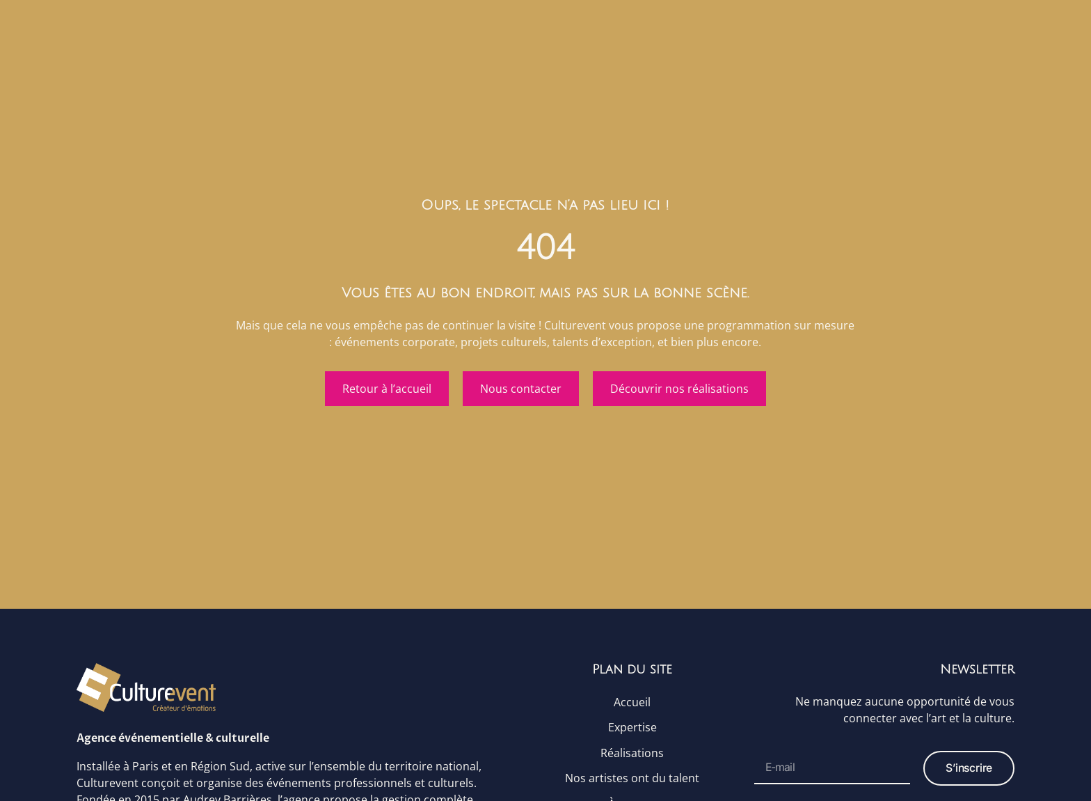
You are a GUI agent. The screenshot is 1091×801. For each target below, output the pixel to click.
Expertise (632, 729)
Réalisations (632, 755)
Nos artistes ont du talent (632, 782)
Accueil (632, 702)
